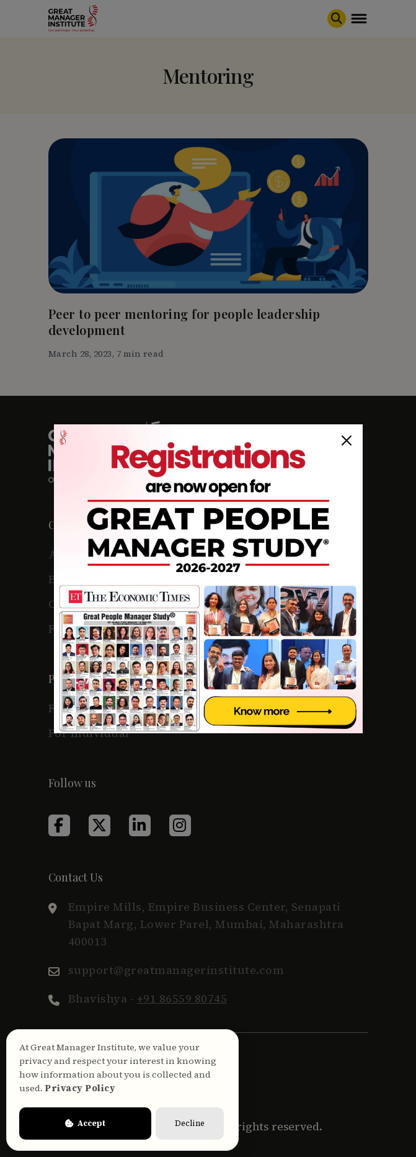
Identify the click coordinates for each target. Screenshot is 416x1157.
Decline (190, 1123)
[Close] (346, 440)
